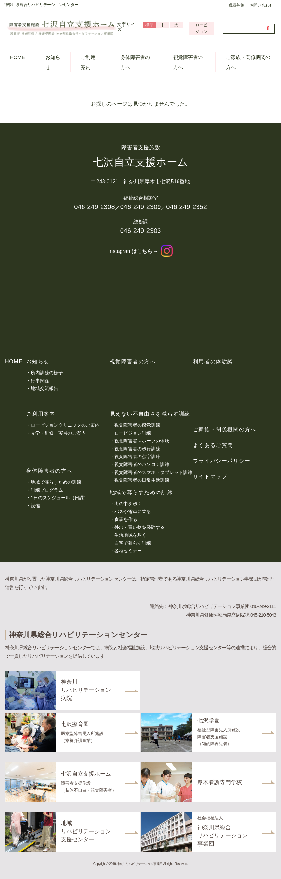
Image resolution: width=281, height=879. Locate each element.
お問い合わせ (261, 5)
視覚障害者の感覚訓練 (137, 425)
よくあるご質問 (213, 445)
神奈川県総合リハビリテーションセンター (41, 4)
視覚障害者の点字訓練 (137, 456)
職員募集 (236, 5)
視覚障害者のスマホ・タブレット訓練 (153, 472)
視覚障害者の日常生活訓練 (141, 480)
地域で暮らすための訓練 (56, 482)
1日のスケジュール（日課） (59, 497)
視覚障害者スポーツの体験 (141, 440)
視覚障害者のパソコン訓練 (141, 464)
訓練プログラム (47, 490)
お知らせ (53, 62)
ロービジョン (201, 28)
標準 (149, 25)
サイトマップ (210, 476)
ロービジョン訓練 (132, 433)
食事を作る (125, 519)
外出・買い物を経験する (139, 527)
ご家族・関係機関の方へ (248, 62)
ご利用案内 (88, 62)
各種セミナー (128, 550)
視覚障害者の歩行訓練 (137, 448)
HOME (17, 57)
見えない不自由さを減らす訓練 (150, 414)
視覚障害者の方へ (188, 62)
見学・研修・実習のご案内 (58, 433)
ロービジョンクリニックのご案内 (65, 425)
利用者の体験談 (213, 361)
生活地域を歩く (130, 535)
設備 (35, 505)
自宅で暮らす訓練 (132, 543)
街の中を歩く (128, 503)
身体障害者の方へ (135, 62)
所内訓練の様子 (47, 372)
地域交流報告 (44, 388)
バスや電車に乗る (132, 511)
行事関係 (40, 380)
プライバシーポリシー (222, 461)
